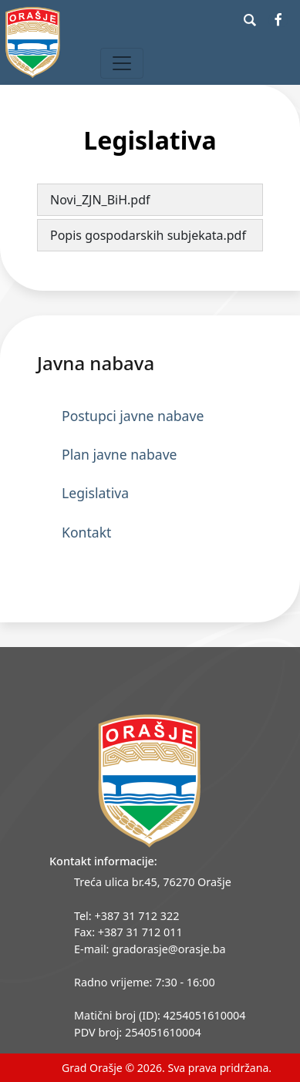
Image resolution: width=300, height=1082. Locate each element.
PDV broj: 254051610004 (137, 1032)
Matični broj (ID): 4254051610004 (160, 1015)
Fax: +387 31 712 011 (128, 932)
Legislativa (95, 493)
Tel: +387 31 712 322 (126, 915)
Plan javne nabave (119, 454)
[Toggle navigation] (121, 63)
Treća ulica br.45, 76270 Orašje (152, 882)
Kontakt (86, 532)
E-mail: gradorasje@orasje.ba (150, 949)
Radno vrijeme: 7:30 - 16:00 (144, 982)
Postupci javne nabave (133, 415)
